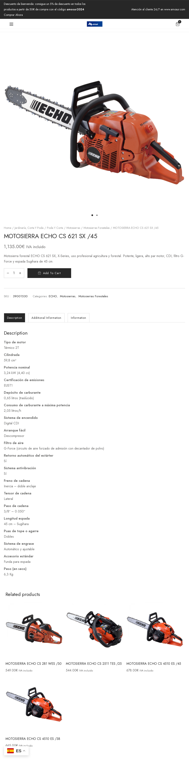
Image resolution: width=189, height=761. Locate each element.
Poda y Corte (55, 228)
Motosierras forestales (97, 228)
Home (7, 228)
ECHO (53, 296)
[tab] (14, 317)
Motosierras (73, 228)
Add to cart (52, 273)
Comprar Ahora (13, 15)
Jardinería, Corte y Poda (29, 228)
